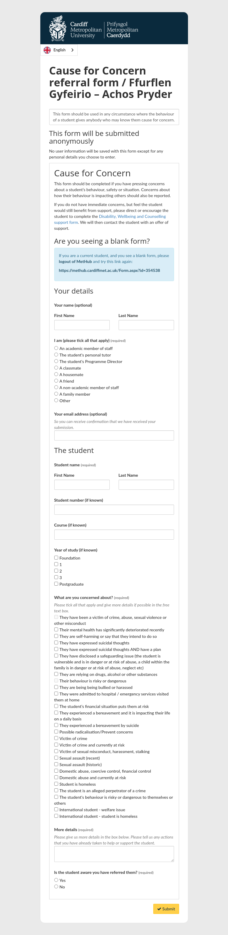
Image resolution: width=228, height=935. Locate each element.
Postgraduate (72, 584)
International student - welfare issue (92, 809)
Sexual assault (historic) (81, 764)
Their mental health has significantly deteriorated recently (112, 629)
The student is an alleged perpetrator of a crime (103, 790)
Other (65, 400)
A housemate (72, 374)
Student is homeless (78, 784)
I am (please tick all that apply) (90, 340)
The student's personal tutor (85, 354)
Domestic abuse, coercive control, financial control (105, 771)
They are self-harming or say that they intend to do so (108, 636)
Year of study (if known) (76, 549)
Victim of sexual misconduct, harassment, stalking (105, 751)
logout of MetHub (75, 261)
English (55, 50)
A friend (67, 380)
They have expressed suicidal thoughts (95, 642)
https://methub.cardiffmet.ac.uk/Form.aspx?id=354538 (110, 270)
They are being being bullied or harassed (96, 687)
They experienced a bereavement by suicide (99, 725)
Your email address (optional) (80, 413)
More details (73, 829)
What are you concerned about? (91, 597)
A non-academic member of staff (89, 387)
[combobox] (59, 50)
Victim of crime (73, 738)
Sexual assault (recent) (80, 757)
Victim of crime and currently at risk (92, 744)
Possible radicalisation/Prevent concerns (96, 731)
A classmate (70, 367)
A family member (75, 394)
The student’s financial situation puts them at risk (104, 706)
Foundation (70, 557)
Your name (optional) (73, 305)
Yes (63, 880)
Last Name (128, 315)
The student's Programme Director (91, 361)
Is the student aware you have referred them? (104, 872)
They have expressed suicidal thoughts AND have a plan (110, 649)
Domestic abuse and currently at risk (93, 777)
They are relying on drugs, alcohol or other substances (108, 674)
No (62, 886)
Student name (75, 464)
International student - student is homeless (99, 816)
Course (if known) (70, 524)
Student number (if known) (78, 500)
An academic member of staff (86, 348)
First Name (64, 315)
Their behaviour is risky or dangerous (93, 680)
